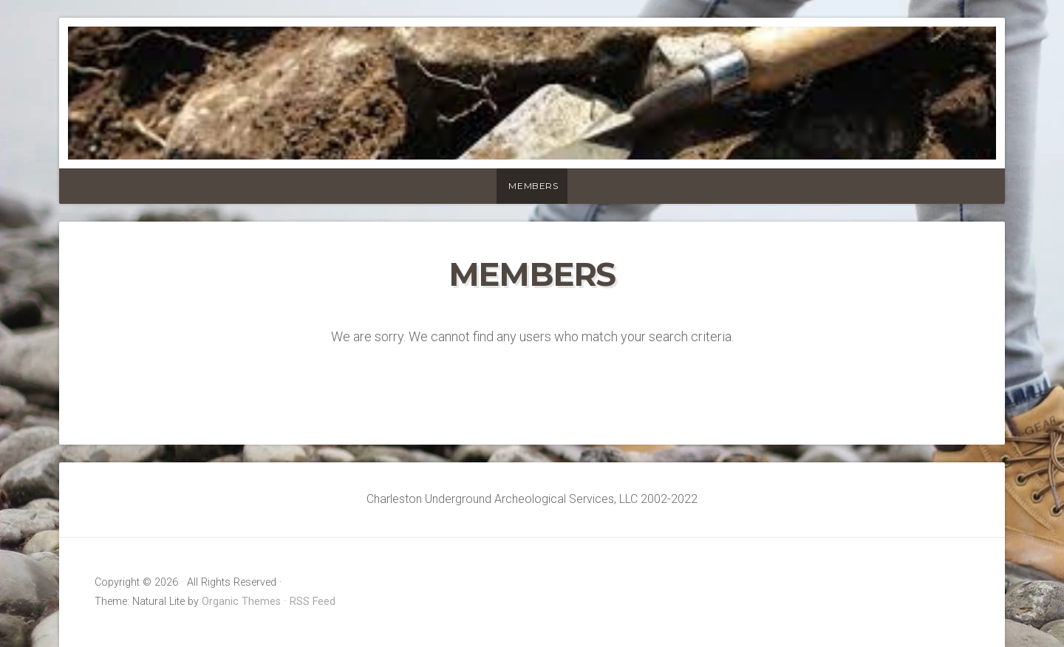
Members (533, 185)
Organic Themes (241, 601)
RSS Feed (312, 601)
